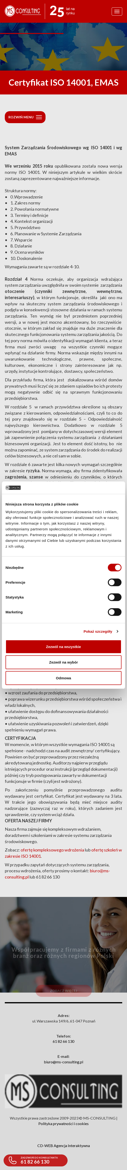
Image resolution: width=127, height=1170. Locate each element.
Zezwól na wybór (63, 662)
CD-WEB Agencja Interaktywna (63, 1145)
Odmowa (63, 678)
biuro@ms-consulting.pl (63, 1062)
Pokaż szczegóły (98, 631)
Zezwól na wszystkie (63, 646)
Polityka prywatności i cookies (63, 1123)
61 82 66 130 (63, 1041)
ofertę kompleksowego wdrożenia (52, 849)
